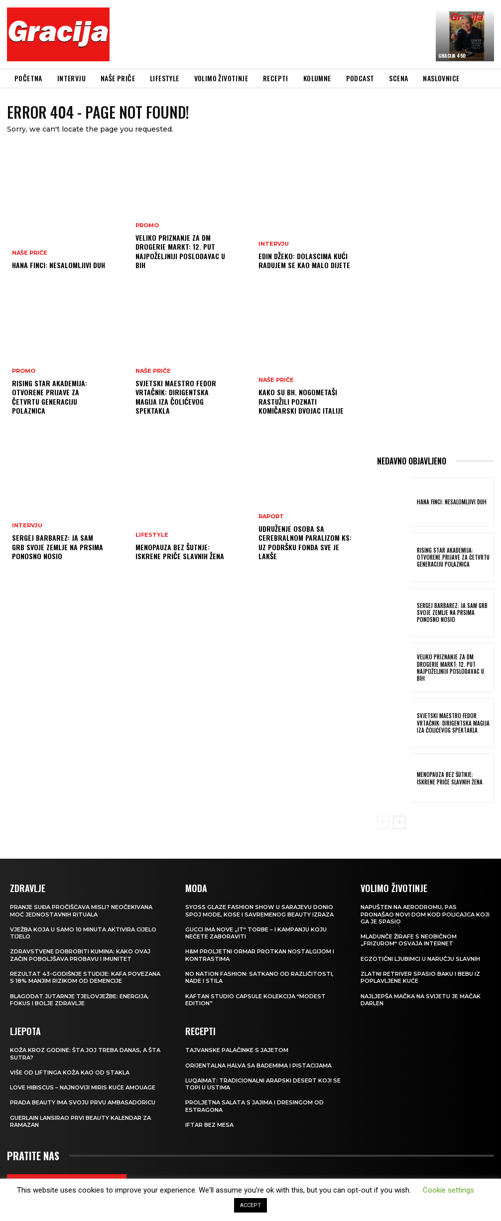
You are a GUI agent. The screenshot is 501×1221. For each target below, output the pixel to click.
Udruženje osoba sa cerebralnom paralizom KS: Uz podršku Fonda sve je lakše (305, 542)
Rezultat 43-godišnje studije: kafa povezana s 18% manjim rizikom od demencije (85, 977)
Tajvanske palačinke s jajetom (236, 1050)
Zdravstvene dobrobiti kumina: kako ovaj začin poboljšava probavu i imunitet (80, 955)
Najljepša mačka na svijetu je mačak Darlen (421, 1000)
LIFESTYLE (151, 535)
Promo (23, 371)
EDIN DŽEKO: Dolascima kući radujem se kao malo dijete (304, 260)
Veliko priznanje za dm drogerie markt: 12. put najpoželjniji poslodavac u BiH (180, 251)
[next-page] (399, 822)
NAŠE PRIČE (29, 253)
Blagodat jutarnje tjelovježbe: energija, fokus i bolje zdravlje (79, 1000)
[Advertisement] (297, 35)
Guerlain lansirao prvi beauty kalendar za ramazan (80, 1121)
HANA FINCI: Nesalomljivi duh (58, 265)
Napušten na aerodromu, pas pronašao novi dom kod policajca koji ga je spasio (425, 914)
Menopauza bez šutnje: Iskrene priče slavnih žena (179, 551)
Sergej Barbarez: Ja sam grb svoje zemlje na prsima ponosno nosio (57, 546)
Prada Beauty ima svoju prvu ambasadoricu (82, 1102)
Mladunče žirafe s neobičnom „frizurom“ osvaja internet (409, 940)
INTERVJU (27, 525)
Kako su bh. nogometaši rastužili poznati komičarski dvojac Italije (301, 401)
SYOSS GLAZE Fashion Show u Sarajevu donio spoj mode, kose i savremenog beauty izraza (259, 910)
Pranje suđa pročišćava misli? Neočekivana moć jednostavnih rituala (81, 910)
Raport (271, 516)
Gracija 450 (452, 55)
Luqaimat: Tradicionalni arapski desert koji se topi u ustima (263, 1084)
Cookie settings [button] (448, 1190)
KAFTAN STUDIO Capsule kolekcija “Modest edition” (255, 1000)
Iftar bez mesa (209, 1124)
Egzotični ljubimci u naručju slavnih (420, 958)
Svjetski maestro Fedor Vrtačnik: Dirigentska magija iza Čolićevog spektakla (175, 397)
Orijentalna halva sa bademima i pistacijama (258, 1065)
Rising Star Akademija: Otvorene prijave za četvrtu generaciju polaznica (49, 397)
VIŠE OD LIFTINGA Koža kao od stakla (69, 1072)
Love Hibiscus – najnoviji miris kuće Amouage (82, 1087)
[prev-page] (383, 822)
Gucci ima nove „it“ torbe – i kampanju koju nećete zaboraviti (256, 933)
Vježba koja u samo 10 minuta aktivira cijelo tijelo (83, 933)
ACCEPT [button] (250, 1205)
